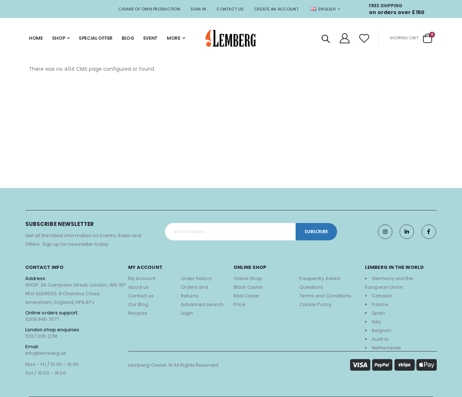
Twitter (407, 231)
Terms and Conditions (325, 295)
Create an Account (276, 9)
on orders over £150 (396, 12)
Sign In (198, 9)
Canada (381, 295)
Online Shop (248, 278)
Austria (380, 339)
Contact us (141, 295)
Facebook (429, 231)
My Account (142, 278)
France (380, 304)
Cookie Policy (315, 304)
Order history (196, 278)
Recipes (137, 313)
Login (187, 313)
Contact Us (230, 9)
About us (138, 287)
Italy (376, 321)
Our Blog (138, 304)
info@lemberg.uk (45, 353)
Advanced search (202, 304)
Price (239, 304)
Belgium (381, 330)
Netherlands (386, 347)
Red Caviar (247, 295)
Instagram (385, 231)
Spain (378, 313)
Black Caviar (248, 287)
